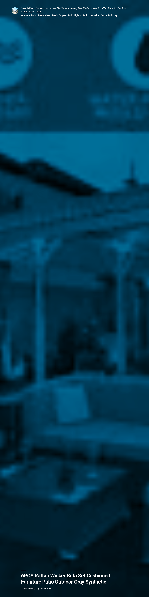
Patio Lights (74, 15)
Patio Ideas (44, 15)
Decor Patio (106, 15)
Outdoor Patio (28, 15)
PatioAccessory (29, 589)
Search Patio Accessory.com (36, 8)
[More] (116, 16)
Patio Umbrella (90, 15)
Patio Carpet (59, 15)
